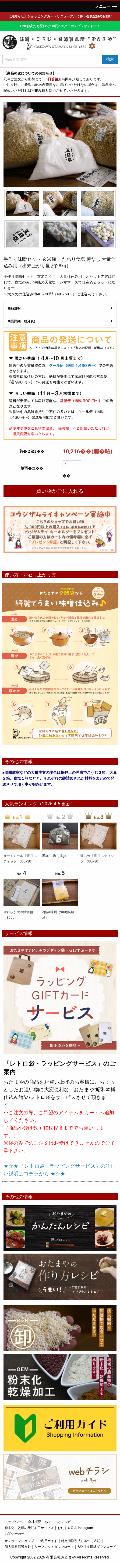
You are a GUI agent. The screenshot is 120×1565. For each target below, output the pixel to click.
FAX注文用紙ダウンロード (97, 1547)
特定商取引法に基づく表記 (80, 1541)
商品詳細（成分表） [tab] (22, 321)
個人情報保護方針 (18, 1547)
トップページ (14, 1522)
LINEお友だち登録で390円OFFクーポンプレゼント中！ (60, 26)
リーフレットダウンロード (54, 1547)
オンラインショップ (19, 1541)
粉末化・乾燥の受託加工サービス (29, 1528)
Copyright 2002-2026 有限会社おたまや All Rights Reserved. (60, 1557)
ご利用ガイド (47, 1541)
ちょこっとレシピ (58, 1522)
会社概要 (34, 1522)
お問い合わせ (14, 1534)
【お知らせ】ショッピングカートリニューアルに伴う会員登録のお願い (60, 16)
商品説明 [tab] (14, 308)
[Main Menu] (114, 6)
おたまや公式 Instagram (75, 1528)
